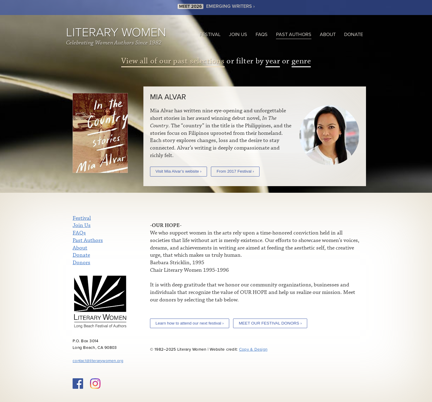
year (273, 61)
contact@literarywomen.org (98, 360)
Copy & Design (253, 349)
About (328, 35)
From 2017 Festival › (235, 171)
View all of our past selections (173, 61)
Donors (81, 262)
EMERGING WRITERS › (230, 5)
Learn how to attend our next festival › (189, 323)
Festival (210, 35)
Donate (353, 35)
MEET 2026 (190, 5)
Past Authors (293, 35)
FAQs (262, 35)
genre (301, 61)
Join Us (238, 35)
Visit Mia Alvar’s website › (178, 171)
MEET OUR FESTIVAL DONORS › (270, 323)
